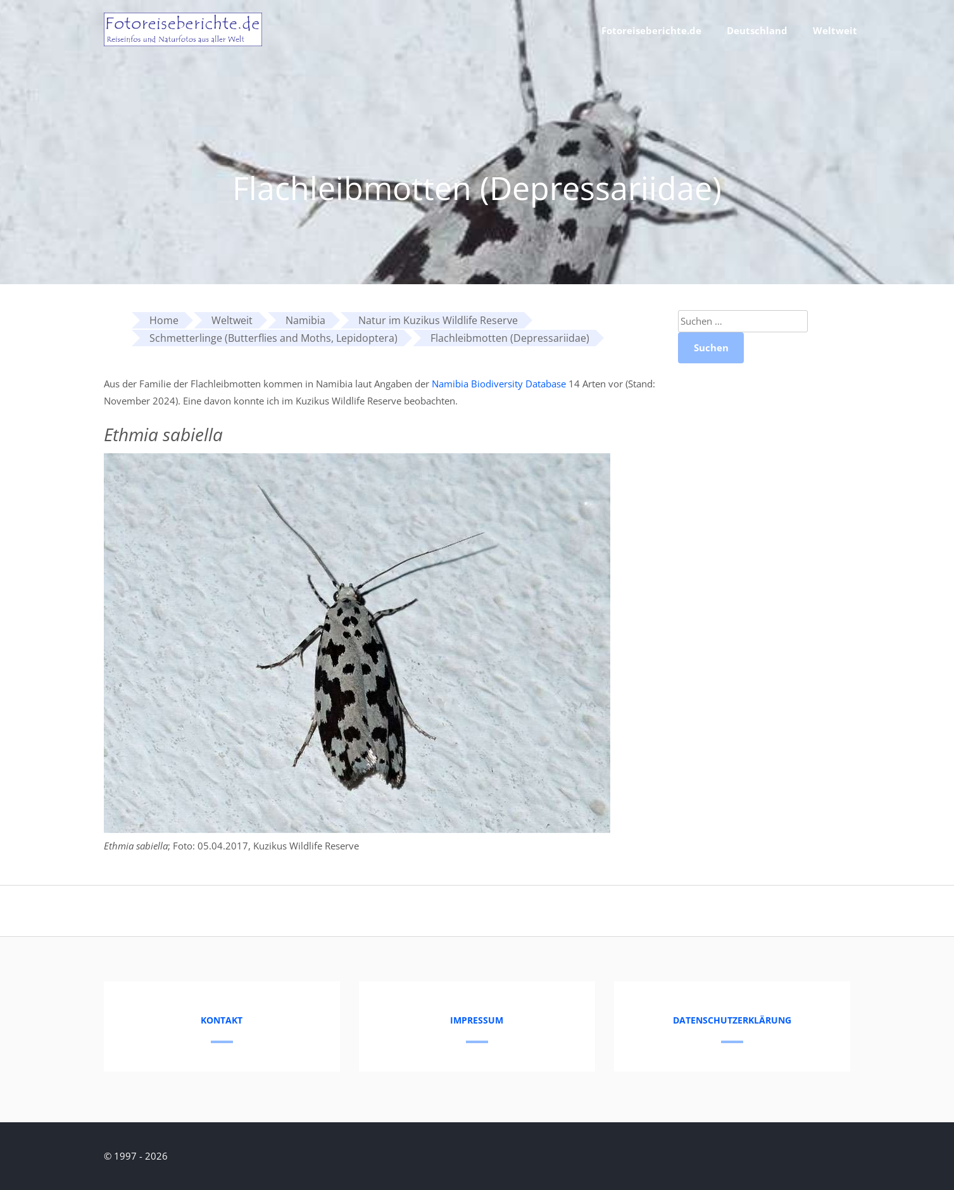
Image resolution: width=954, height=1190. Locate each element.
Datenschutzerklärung (732, 1020)
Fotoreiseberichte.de (651, 30)
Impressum (476, 1020)
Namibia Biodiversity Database (499, 383)
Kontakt (221, 1020)
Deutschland (757, 30)
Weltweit (835, 30)
